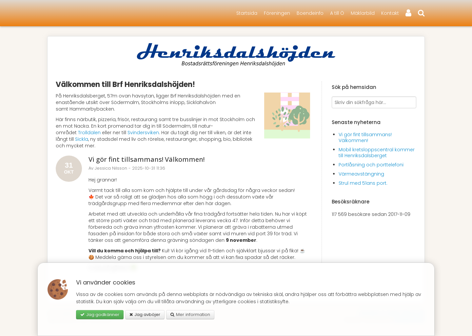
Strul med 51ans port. (363, 183)
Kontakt (390, 13)
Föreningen (277, 13)
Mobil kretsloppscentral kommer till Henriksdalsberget (377, 152)
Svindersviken (143, 132)
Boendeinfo (310, 13)
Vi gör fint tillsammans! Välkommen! (146, 159)
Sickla (81, 139)
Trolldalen (89, 132)
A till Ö (337, 13)
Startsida (246, 13)
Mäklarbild (363, 13)
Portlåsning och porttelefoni (371, 164)
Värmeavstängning (361, 174)
